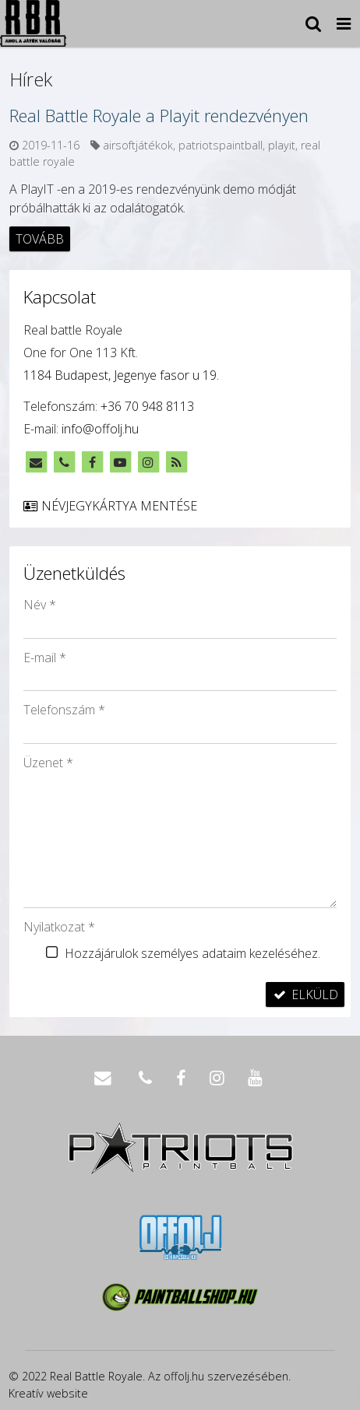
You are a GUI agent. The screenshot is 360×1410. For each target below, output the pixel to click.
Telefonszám (64, 709)
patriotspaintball (220, 145)
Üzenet (48, 762)
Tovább (40, 238)
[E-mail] (35, 462)
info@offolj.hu (100, 428)
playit (281, 145)
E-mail (44, 657)
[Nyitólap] (33, 23)
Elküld (305, 994)
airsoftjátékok (138, 145)
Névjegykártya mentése (109, 505)
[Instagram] (148, 462)
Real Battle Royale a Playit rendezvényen (159, 115)
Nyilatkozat (59, 926)
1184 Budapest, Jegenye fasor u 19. (121, 375)
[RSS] (176, 462)
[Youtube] (120, 462)
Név (39, 604)
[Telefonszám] (63, 462)
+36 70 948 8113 (147, 406)
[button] (343, 23)
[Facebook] (91, 462)
